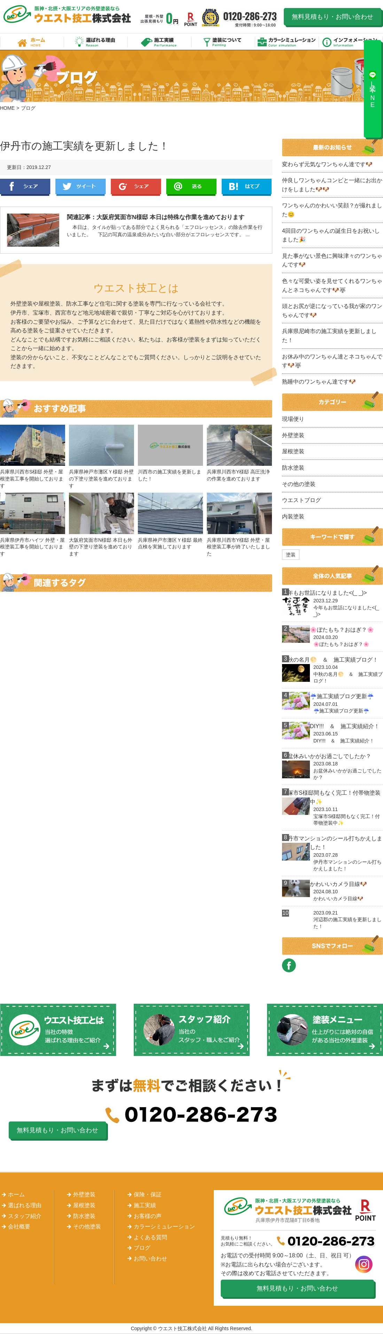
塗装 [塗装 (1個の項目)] (291, 554)
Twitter (80, 187)
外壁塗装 (293, 435)
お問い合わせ (150, 1259)
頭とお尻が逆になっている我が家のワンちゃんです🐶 (332, 310)
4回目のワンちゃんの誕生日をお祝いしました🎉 (331, 235)
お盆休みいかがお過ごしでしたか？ (326, 756)
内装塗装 (293, 516)
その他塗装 (87, 1226)
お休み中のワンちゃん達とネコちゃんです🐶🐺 (332, 361)
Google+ (136, 187)
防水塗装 (293, 468)
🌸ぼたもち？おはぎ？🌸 (342, 630)
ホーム (32, 41)
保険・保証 (148, 1194)
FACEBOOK (289, 965)
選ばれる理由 (96, 41)
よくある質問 (150, 1237)
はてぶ (246, 187)
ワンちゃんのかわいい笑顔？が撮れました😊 (332, 209)
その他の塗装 (298, 484)
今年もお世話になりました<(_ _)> (324, 593)
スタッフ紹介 (24, 1216)
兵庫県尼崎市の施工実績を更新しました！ (329, 335)
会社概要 (19, 1226)
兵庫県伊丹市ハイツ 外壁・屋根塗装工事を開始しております (32, 546)
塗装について (223, 41)
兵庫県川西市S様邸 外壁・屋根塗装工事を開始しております (31, 478)
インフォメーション (351, 41)
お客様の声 (148, 1216)
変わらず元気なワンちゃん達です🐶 (327, 164)
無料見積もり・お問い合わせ (332, 16)
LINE (191, 187)
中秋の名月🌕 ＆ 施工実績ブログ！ (330, 660)
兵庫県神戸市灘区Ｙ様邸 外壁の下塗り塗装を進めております (101, 478)
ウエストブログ (301, 500)
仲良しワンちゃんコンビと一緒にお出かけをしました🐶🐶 (332, 184)
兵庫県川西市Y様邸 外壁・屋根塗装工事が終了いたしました (238, 546)
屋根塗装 (293, 451)
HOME (7, 108)
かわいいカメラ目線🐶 (338, 884)
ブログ (142, 1248)
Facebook (25, 187)
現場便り (293, 419)
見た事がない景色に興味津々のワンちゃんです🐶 (332, 260)
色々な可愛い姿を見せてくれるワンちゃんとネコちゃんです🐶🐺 (332, 285)
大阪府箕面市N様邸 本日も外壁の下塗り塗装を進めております (100, 546)
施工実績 (160, 41)
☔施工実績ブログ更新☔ (342, 696)
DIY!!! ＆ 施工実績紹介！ (345, 726)
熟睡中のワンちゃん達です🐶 (319, 382)
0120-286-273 (250, 19)
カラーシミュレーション (287, 41)
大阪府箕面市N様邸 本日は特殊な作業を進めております (170, 217)
